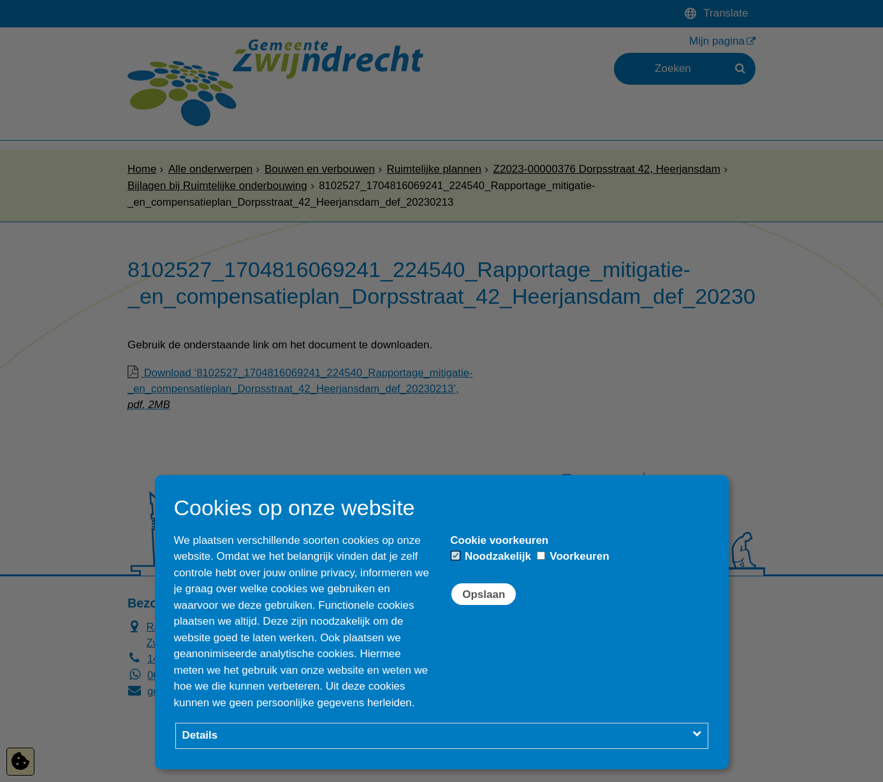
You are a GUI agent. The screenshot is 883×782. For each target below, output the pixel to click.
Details (200, 735)
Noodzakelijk (491, 556)
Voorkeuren (573, 556)
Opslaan (483, 594)
